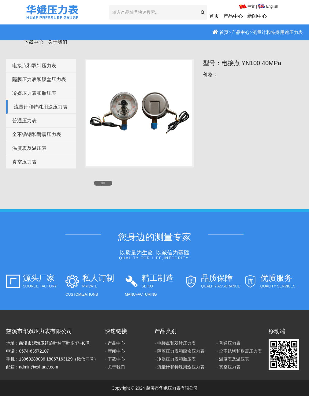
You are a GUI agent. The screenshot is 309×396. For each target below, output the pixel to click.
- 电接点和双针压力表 (175, 343)
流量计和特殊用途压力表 (41, 106)
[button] (202, 12)
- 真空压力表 (228, 367)
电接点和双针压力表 (34, 65)
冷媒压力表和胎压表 (34, 93)
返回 (103, 183)
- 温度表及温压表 (232, 359)
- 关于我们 (115, 367)
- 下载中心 (115, 359)
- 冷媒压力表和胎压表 (175, 359)
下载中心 (33, 42)
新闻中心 (257, 16)
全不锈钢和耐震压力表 (36, 134)
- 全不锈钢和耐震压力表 (239, 351)
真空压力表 (24, 162)
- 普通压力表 (228, 343)
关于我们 (57, 42)
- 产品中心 (115, 343)
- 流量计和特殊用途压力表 (179, 367)
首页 (214, 16)
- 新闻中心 (115, 351)
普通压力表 (24, 120)
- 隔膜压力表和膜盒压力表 (179, 351)
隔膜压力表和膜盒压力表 (39, 79)
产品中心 (233, 16)
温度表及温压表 (29, 148)
